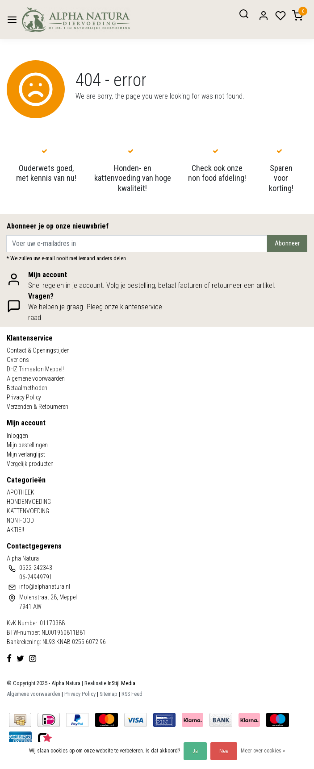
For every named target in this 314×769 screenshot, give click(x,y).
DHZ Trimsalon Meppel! (35, 369)
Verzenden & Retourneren (37, 406)
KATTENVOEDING (28, 511)
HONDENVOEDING (29, 501)
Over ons (18, 359)
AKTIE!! (15, 529)
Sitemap (108, 693)
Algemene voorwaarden (36, 378)
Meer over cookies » (263, 751)
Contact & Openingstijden (38, 350)
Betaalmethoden (27, 387)
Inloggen (17, 435)
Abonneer (287, 243)
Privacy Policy (24, 397)
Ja (195, 751)
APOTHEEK (20, 492)
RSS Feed (131, 693)
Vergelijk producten (30, 463)
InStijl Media (120, 683)
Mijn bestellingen (27, 445)
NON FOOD (20, 520)
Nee (223, 751)
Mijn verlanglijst (26, 454)
